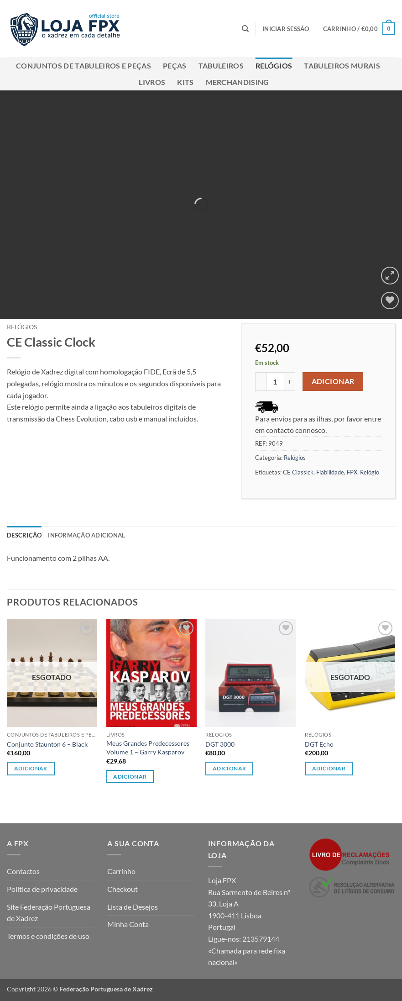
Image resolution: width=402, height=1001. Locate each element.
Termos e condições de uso (48, 936)
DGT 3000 (220, 744)
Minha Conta (128, 924)
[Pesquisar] (245, 28)
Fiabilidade (330, 472)
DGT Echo (319, 744)
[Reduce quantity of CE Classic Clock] (260, 381)
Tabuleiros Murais (342, 65)
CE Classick (298, 472)
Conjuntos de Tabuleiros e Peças (83, 65)
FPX (352, 472)
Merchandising (237, 82)
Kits (185, 82)
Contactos (23, 871)
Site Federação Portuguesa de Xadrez (48, 912)
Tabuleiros (221, 65)
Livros (152, 82)
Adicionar (333, 381)
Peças (175, 65)
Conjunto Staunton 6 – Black (47, 744)
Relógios (274, 65)
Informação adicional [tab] (86, 535)
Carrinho (121, 871)
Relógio (369, 472)
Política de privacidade (42, 889)
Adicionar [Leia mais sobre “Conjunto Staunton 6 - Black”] (30, 768)
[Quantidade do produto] (275, 381)
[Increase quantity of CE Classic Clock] (289, 381)
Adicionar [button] (129, 777)
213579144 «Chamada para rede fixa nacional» (246, 950)
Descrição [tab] (24, 535)
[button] (285, 29)
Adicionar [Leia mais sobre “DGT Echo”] (328, 768)
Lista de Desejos (132, 906)
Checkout (122, 889)
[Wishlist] (390, 301)
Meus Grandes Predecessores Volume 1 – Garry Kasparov (147, 747)
